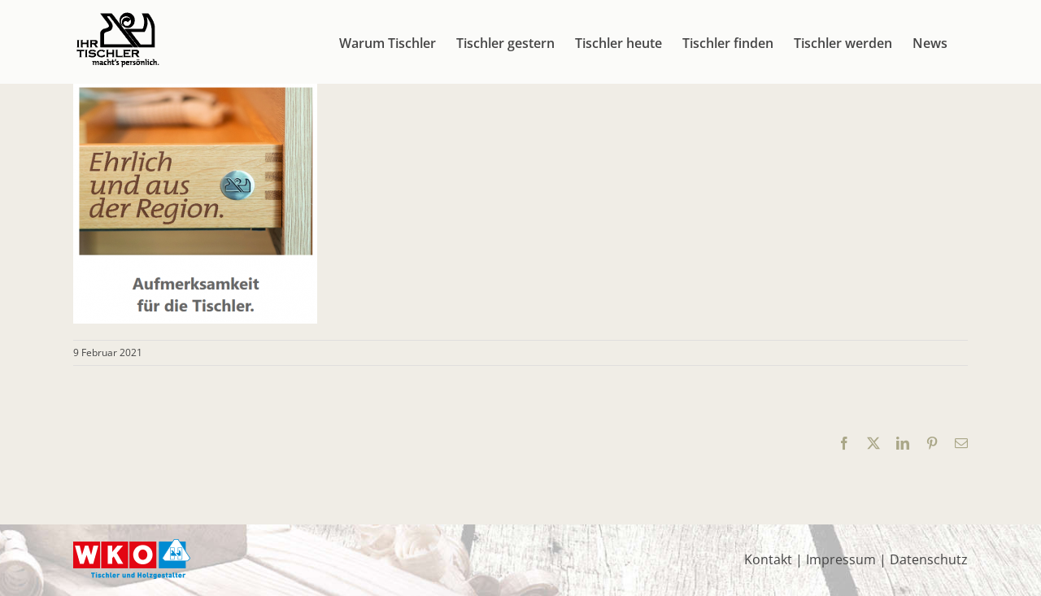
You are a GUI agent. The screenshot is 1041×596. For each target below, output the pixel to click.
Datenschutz (929, 559)
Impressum (841, 559)
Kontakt (768, 559)
